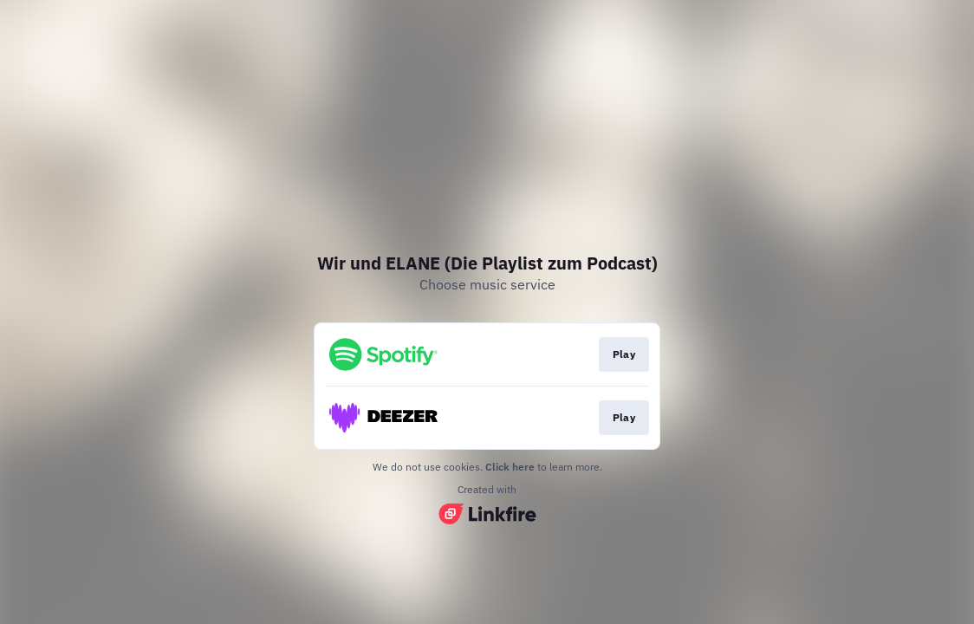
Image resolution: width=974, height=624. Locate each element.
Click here (510, 466)
